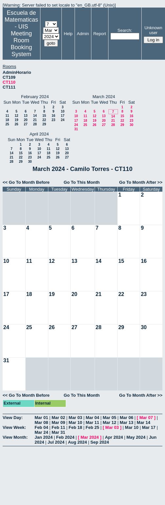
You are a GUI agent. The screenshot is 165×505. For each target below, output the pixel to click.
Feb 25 (92, 427)
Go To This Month (82, 182)
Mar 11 (92, 422)
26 (16, 124)
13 (25, 115)
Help (68, 33)
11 (7, 115)
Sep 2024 (99, 442)
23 (53, 120)
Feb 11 (58, 427)
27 (25, 124)
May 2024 (136, 437)
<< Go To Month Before (26, 182)
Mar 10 (75, 422)
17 (62, 115)
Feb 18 (75, 427)
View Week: (14, 427)
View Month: (15, 437)
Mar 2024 (90, 437)
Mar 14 (143, 422)
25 (7, 124)
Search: (124, 30)
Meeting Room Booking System (21, 43)
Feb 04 (41, 427)
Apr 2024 (114, 437)
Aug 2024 (77, 442)
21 (35, 120)
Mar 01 (41, 417)
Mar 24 (41, 432)
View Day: (13, 417)
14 (35, 115)
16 (53, 115)
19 (16, 120)
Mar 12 (109, 422)
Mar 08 (41, 422)
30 (131, 125)
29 (44, 124)
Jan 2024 (44, 437)
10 (62, 111)
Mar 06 (126, 417)
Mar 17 (148, 427)
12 (16, 115)
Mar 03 (75, 417)
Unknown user (153, 30)
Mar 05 (109, 417)
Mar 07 (146, 417)
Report (99, 33)
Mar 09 (58, 422)
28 (35, 124)
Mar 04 (92, 417)
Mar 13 (126, 422)
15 (44, 115)
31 (76, 129)
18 (7, 120)
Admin (83, 33)
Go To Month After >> (140, 182)
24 (62, 120)
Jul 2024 (56, 442)
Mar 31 (58, 432)
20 (25, 120)
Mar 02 (58, 417)
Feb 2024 (65, 437)
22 (44, 120)
